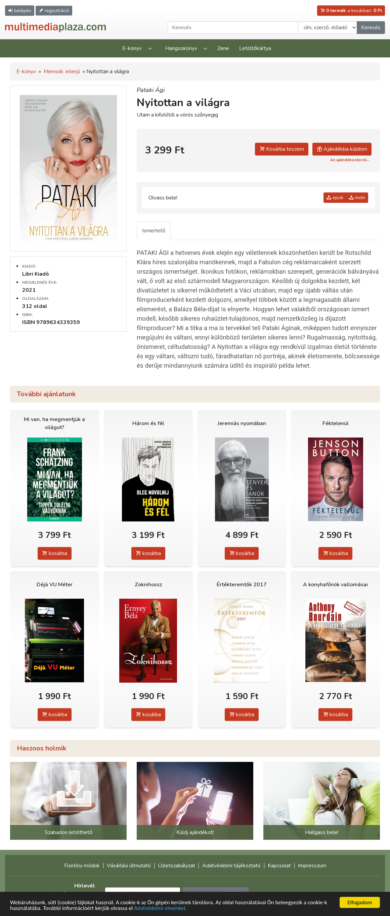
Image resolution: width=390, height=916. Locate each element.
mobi (357, 197)
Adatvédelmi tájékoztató (231, 865)
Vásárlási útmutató (129, 865)
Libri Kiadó (35, 274)
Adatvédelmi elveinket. (160, 908)
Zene (223, 48)
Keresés (371, 27)
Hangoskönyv (181, 48)
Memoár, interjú (62, 71)
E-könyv (132, 48)
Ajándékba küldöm (342, 149)
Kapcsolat (279, 865)
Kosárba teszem (281, 149)
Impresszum (312, 865)
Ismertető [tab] (153, 230)
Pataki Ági (151, 90)
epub (335, 197)
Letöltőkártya (255, 48)
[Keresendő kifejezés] (233, 27)
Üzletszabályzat (176, 865)
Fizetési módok (82, 865)
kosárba (54, 553)
